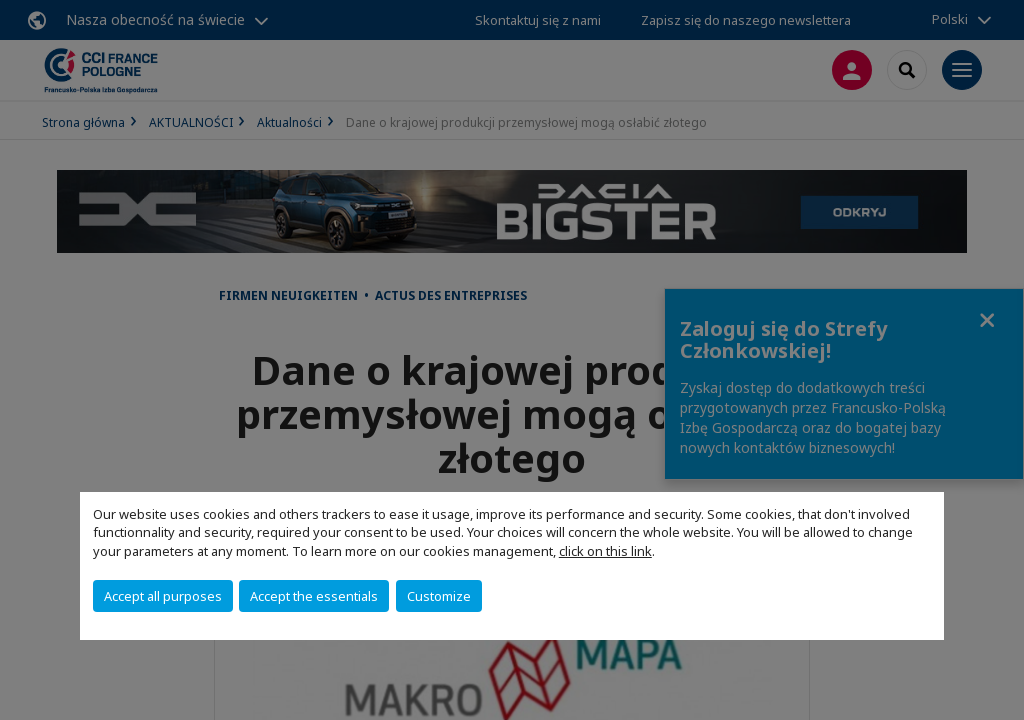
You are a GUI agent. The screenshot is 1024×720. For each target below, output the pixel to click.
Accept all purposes (163, 596)
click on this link (605, 551)
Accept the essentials (314, 596)
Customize (439, 596)
